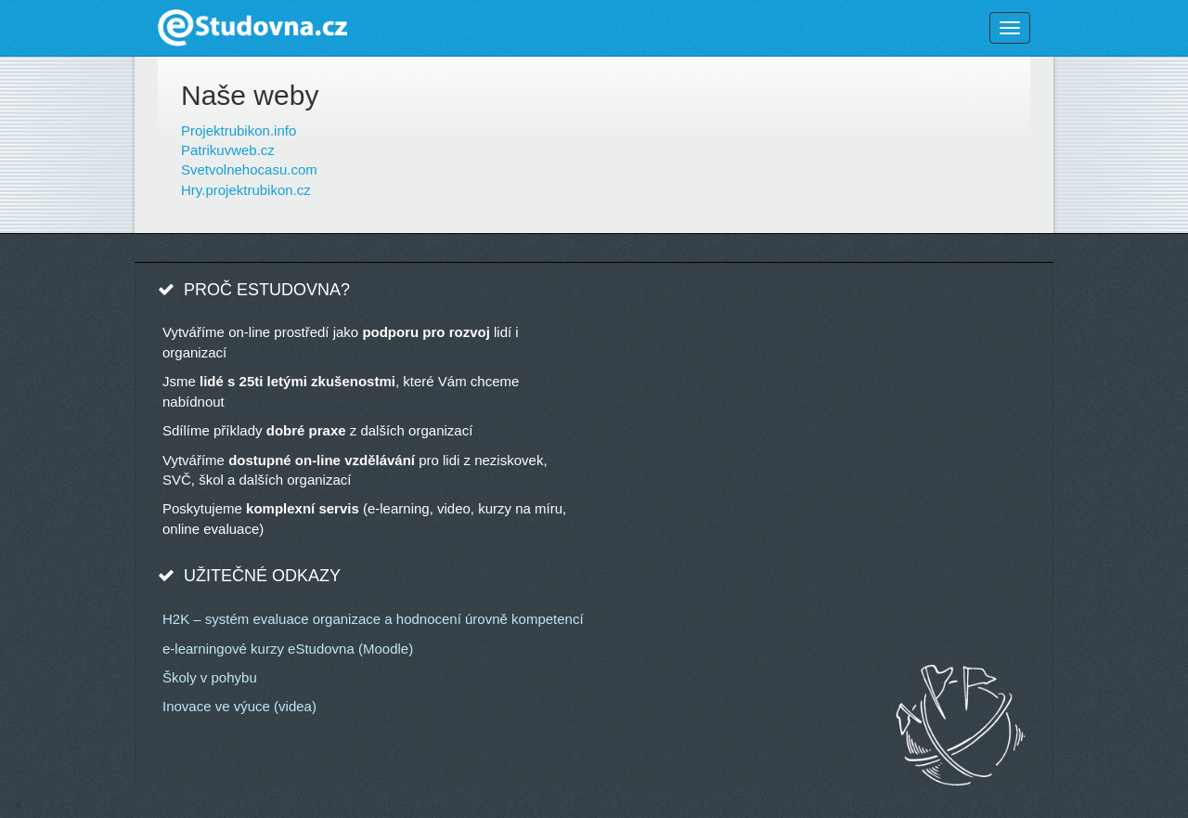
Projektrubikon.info (238, 130)
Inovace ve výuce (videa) (239, 706)
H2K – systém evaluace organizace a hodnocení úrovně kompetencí (373, 619)
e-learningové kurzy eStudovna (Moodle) (287, 648)
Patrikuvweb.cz (228, 150)
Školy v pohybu (209, 677)
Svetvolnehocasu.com (249, 169)
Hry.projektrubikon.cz (246, 190)
